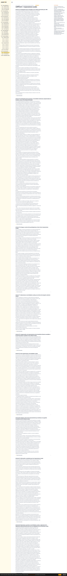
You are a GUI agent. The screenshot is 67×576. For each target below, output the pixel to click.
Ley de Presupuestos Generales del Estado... (27, 5)
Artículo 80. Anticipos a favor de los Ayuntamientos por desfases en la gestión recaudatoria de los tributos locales (59, 25)
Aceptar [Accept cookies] (60, 574)
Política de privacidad (31, 574)
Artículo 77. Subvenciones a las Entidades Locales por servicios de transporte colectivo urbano (59, 16)
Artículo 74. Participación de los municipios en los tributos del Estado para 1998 (59, 7)
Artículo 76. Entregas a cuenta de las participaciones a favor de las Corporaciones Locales (59, 13)
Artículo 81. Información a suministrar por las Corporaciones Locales (59, 29)
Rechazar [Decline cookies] (64, 574)
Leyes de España (18, 5)
